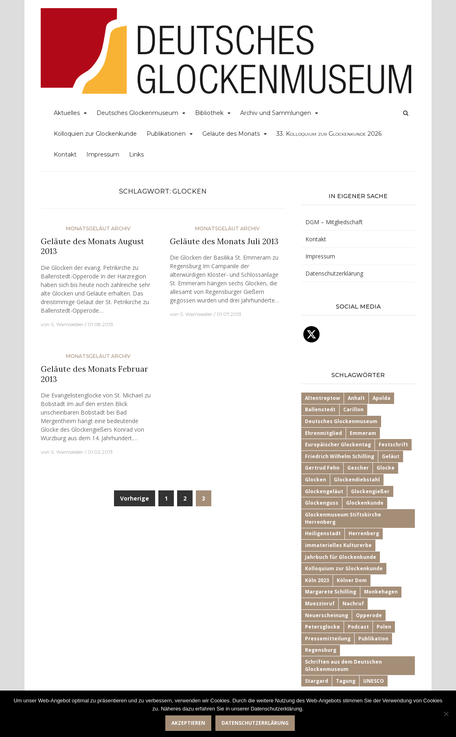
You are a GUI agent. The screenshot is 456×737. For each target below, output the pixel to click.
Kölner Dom (352, 580)
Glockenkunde (365, 502)
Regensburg (320, 650)
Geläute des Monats (231, 133)
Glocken (315, 479)
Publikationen (166, 133)
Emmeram (363, 433)
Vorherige (134, 498)
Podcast (358, 626)
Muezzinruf (320, 603)
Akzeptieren (188, 722)
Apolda (381, 398)
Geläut (390, 456)
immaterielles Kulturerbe (338, 545)
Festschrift (393, 444)
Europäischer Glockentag (338, 444)
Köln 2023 (317, 580)
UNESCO (373, 680)
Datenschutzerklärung (334, 273)
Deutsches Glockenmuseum (137, 113)
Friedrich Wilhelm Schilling (339, 456)
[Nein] (446, 714)
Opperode (369, 615)
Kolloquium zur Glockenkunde (344, 568)
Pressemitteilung (328, 638)
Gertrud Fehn (322, 467)
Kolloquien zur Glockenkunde (95, 133)
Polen (384, 626)
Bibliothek (209, 113)
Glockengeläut (324, 491)
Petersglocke (322, 626)
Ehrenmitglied (323, 433)
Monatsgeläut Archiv (98, 228)
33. (328, 133)
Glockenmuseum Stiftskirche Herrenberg (343, 518)
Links (136, 154)
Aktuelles (67, 113)
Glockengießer (370, 491)
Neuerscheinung (326, 615)
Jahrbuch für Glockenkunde (340, 557)
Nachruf (353, 603)
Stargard (316, 680)
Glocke (386, 467)
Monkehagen (381, 591)
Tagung (345, 680)
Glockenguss (321, 502)
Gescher (358, 467)
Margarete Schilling (330, 591)
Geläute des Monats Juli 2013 (224, 241)
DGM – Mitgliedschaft (334, 222)
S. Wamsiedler (67, 324)
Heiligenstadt (323, 533)
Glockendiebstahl (357, 479)
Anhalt (356, 398)
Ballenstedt (320, 409)
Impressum (102, 154)
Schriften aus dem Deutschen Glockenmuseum (343, 665)
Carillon (353, 409)
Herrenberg (364, 533)
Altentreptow (322, 398)
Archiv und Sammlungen (275, 113)
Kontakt (65, 154)
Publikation (373, 638)
